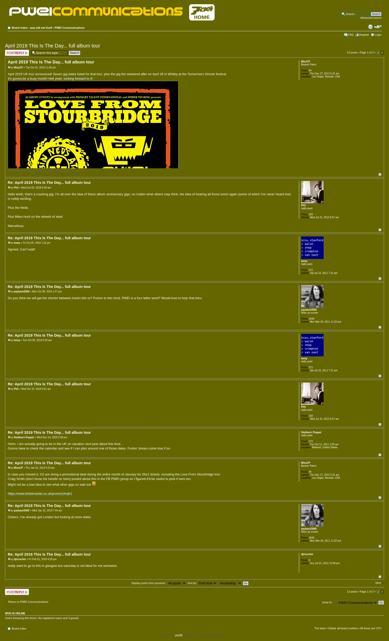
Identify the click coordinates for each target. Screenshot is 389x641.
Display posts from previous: (158, 583)
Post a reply (17, 53)
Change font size (378, 26)
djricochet (20, 559)
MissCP (18, 67)
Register (364, 34)
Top (380, 174)
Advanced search (371, 17)
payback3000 (21, 291)
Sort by (202, 583)
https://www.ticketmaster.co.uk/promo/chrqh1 (40, 493)
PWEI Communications (70, 27)
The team (320, 628)
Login (378, 34)
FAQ (351, 34)
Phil (16, 187)
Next (378, 582)
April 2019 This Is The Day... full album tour (52, 45)
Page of (367, 52)
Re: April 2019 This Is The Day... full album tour (49, 182)
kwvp (17, 242)
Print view (370, 26)
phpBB (178, 635)
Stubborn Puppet (24, 437)
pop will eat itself (41, 27)
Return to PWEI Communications (28, 601)
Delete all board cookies (343, 628)
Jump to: (327, 602)
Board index (20, 27)
